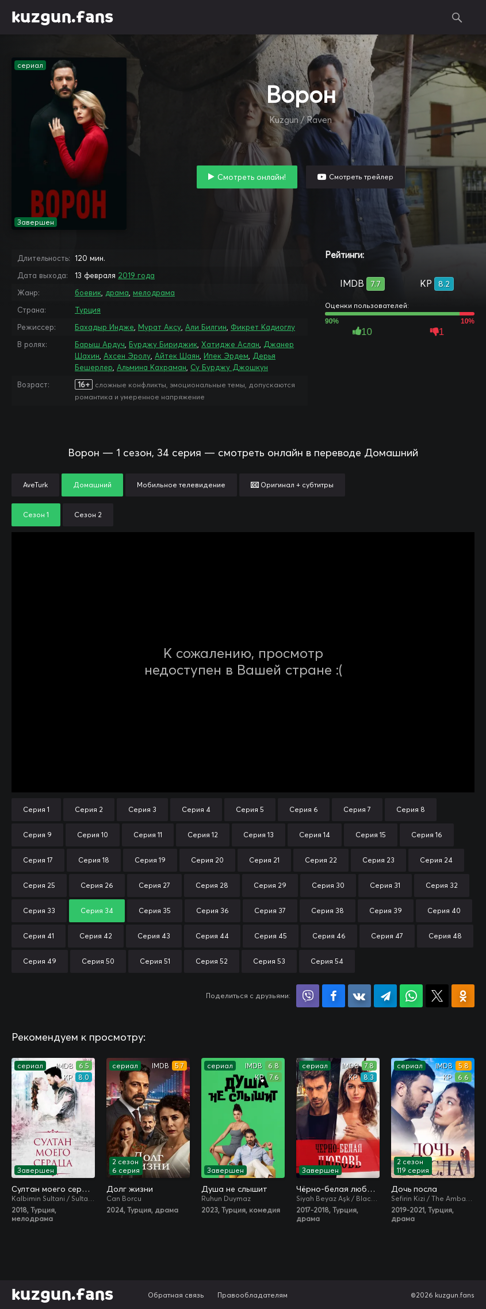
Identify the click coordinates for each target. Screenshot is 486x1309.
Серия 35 (155, 910)
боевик (88, 292)
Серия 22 (321, 860)
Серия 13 (258, 834)
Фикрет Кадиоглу (263, 327)
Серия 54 (327, 961)
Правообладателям (252, 1295)
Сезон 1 (36, 514)
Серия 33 (39, 910)
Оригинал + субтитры (292, 484)
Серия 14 (314, 834)
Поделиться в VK (359, 995)
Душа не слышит (234, 1189)
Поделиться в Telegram (385, 995)
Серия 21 (264, 860)
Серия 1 (36, 809)
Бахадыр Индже (104, 327)
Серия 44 (212, 935)
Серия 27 (154, 885)
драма (117, 292)
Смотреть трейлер (361, 176)
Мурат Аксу (159, 327)
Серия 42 (95, 935)
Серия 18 (93, 860)
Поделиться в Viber (307, 995)
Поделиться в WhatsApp (411, 995)
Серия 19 (150, 860)
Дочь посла (414, 1189)
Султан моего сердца (53, 1189)
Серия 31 (385, 885)
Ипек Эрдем (226, 355)
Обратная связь (176, 1295)
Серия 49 (39, 961)
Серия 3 (142, 809)
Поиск (457, 17)
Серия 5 (250, 809)
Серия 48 (445, 935)
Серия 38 (327, 910)
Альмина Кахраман (151, 367)
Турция (88, 309)
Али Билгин (206, 327)
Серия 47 (387, 935)
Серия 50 (98, 961)
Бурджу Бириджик (163, 344)
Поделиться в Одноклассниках (462, 995)
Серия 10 (92, 834)
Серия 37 (270, 910)
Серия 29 (270, 885)
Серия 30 (328, 885)
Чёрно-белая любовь (338, 1189)
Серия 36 (212, 910)
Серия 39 (385, 910)
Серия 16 (426, 834)
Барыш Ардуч (100, 344)
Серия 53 (269, 961)
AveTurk (35, 484)
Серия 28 (212, 885)
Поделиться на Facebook (333, 995)
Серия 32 (442, 885)
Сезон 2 (88, 514)
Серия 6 (303, 809)
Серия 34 (97, 910)
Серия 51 (155, 961)
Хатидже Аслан (230, 344)
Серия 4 (196, 809)
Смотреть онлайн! (251, 177)
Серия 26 (97, 885)
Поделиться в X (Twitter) (437, 995)
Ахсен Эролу (127, 355)
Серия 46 (329, 935)
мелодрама (154, 292)
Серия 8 (410, 809)
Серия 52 (212, 961)
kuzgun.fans (62, 17)
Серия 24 (436, 860)
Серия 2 (89, 809)
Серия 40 (444, 910)
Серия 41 (38, 935)
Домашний (92, 484)
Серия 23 (378, 860)
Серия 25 (39, 885)
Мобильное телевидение (181, 484)
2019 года (136, 275)
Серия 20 (207, 860)
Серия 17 (38, 860)
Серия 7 (357, 809)
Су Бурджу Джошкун (229, 367)
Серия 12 (202, 834)
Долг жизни (129, 1189)
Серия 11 (147, 834)
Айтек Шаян (177, 355)
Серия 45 (270, 935)
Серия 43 (153, 935)
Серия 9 (37, 834)
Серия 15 (370, 834)
